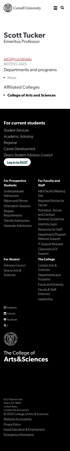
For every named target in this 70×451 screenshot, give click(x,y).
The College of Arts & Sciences (35, 19)
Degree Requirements (13, 213)
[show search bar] (62, 8)
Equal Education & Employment (24, 429)
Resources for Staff (50, 229)
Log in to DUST (17, 162)
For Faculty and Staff (49, 182)
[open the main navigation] (55, 8)
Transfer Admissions (17, 220)
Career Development (19, 148)
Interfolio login (47, 224)
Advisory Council (15, 265)
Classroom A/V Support (47, 251)
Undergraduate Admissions (14, 193)
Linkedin (11, 313)
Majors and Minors (16, 200)
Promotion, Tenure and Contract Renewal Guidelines (51, 214)
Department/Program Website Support (52, 236)
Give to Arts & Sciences (12, 272)
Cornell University (22, 8)
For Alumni (12, 259)
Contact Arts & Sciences (47, 267)
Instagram (12, 307)
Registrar (10, 142)
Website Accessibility (18, 419)
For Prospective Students (15, 182)
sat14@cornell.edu (18, 58)
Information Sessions (17, 205)
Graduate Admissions (18, 225)
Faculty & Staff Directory (47, 291)
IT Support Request (50, 244)
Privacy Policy (12, 424)
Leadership (45, 299)
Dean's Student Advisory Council (28, 154)
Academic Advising (18, 136)
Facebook (12, 319)
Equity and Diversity (50, 284)
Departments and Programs (49, 276)
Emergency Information (19, 434)
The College (46, 259)
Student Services (16, 129)
